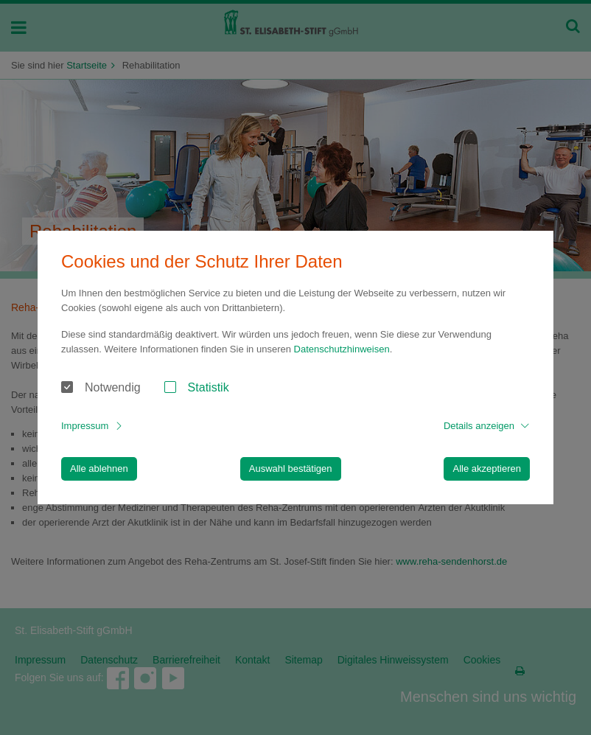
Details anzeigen (479, 425)
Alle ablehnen (99, 468)
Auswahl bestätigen (290, 468)
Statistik (208, 387)
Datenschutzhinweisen (342, 349)
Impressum (84, 425)
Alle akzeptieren (486, 468)
